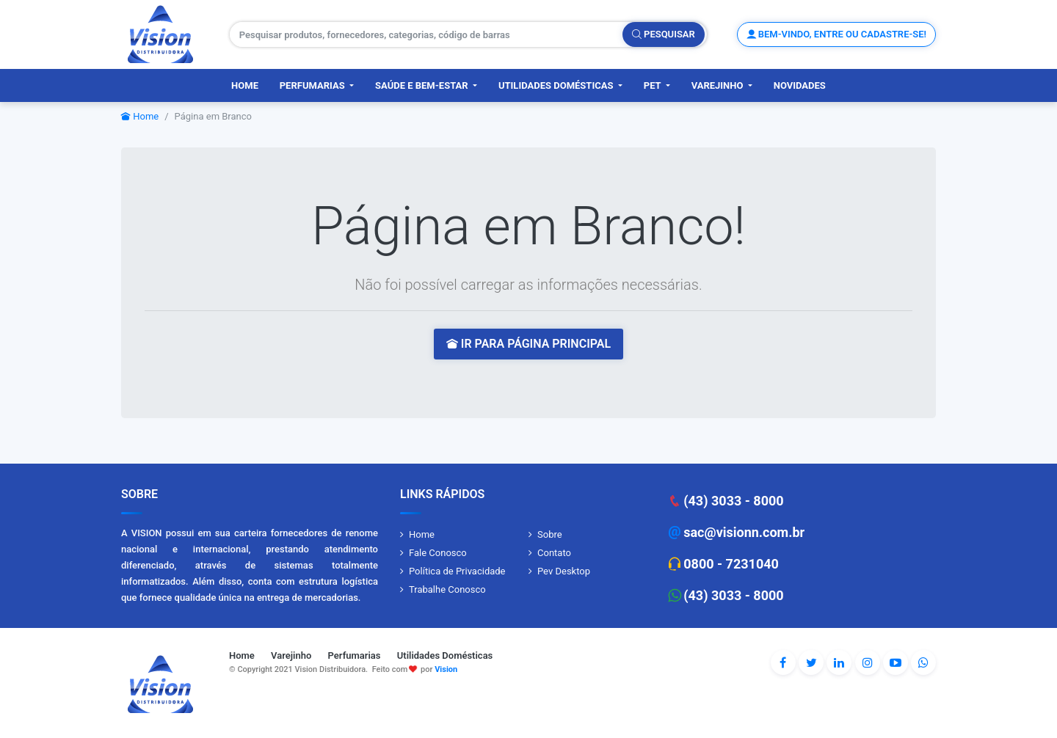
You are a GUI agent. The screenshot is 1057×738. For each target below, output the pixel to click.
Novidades (800, 85)
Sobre (549, 534)
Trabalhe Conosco (447, 589)
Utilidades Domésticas (557, 85)
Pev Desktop (563, 571)
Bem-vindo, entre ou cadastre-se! (836, 34)
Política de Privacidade (457, 571)
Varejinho (718, 85)
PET (654, 85)
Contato (554, 552)
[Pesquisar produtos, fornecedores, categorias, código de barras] (426, 34)
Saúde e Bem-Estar (423, 85)
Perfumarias (313, 85)
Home (244, 85)
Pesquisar (663, 34)
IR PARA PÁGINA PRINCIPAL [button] (528, 344)
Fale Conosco (438, 552)
